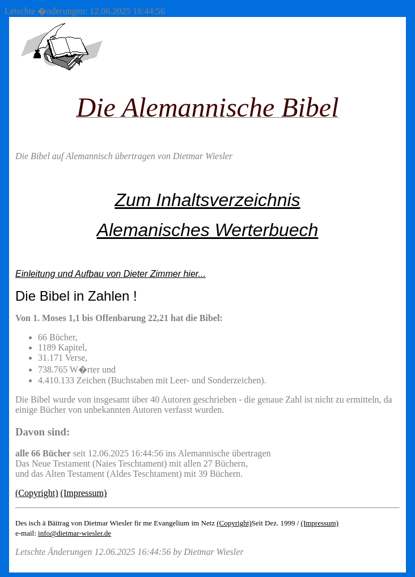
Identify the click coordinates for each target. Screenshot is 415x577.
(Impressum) (84, 493)
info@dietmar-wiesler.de (74, 533)
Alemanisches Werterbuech (208, 230)
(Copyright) (36, 493)
